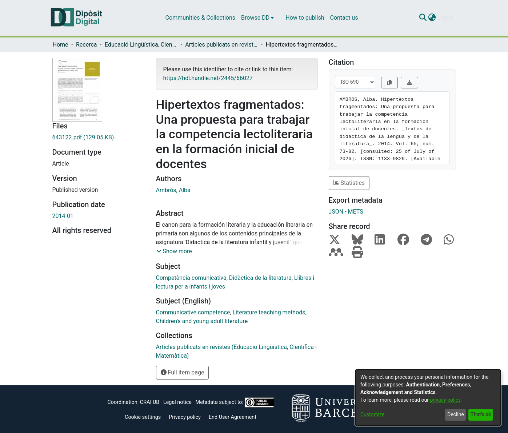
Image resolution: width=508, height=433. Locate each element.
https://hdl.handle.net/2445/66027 (208, 78)
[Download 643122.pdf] (98, 137)
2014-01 (62, 215)
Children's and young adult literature (202, 321)
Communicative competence (193, 312)
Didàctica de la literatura (260, 277)
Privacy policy (185, 417)
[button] (174, 251)
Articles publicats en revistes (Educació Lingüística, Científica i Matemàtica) (221, 44)
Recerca (86, 44)
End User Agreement (232, 417)
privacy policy (445, 400)
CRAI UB (149, 402)
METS (355, 211)
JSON (336, 211)
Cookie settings (143, 417)
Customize (372, 414)
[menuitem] (257, 18)
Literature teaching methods (269, 312)
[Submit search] (423, 17)
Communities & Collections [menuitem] (200, 17)
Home (60, 44)
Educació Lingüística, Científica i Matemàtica (141, 44)
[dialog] (428, 398)
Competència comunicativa (191, 277)
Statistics (349, 182)
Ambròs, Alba (173, 190)
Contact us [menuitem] (344, 17)
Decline (455, 414)
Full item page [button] (182, 372)
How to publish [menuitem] (304, 17)
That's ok (481, 414)
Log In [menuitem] (445, 17)
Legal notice (177, 402)
